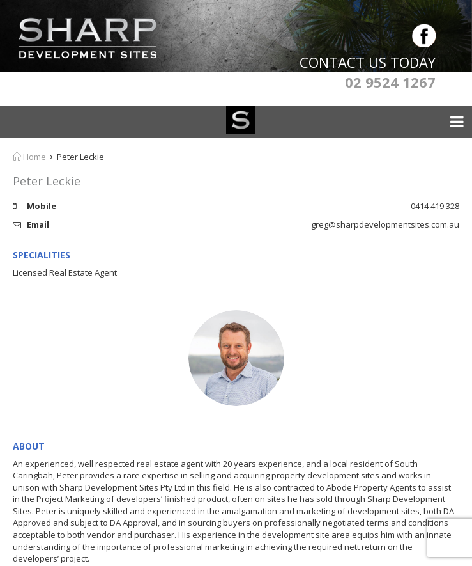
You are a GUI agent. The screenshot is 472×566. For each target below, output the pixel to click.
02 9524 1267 (390, 81)
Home (29, 156)
